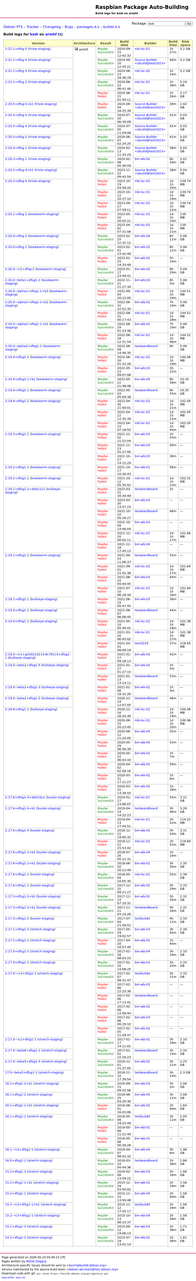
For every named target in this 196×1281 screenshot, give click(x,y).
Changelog (52, 27)
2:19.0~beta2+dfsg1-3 (22, 687)
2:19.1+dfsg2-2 (17, 555)
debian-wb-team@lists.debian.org (92, 1269)
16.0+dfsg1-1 (15, 1160)
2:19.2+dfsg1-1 (17, 478)
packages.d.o (88, 27)
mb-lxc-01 (142, 48)
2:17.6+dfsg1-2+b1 (20, 863)
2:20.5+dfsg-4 (16, 126)
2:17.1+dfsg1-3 (17, 929)
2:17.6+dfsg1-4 (17, 830)
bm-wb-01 (142, 302)
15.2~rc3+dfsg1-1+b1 (22, 1204)
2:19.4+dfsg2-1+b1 (20, 379)
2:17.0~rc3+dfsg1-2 (20, 973)
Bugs (69, 27)
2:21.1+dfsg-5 (16, 48)
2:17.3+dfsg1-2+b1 (20, 907)
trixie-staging (39, 48)
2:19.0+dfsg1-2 (17, 610)
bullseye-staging (43, 599)
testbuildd (142, 918)
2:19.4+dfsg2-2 (17, 357)
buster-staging (58, 797)
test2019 (141, 643)
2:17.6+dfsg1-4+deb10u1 (25, 797)
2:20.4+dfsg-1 (16, 148)
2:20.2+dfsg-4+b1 (19, 170)
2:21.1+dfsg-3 (16, 71)
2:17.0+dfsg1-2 (17, 962)
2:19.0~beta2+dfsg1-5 (22, 665)
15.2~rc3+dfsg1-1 (19, 1215)
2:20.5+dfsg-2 (16, 137)
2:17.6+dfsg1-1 (17, 885)
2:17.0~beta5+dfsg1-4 (22, 1061)
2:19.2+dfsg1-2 (17, 467)
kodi (34, 34)
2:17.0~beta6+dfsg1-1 (22, 1050)
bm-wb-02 (142, 159)
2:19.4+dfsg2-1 (17, 390)
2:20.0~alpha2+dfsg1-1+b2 (26, 302)
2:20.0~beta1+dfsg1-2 (22, 280)
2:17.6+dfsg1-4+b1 (20, 808)
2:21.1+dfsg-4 (16, 60)
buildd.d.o (111, 27)
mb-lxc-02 (142, 71)
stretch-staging (42, 929)
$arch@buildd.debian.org (86, 1265)
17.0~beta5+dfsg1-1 (21, 1072)
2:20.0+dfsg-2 (16, 236)
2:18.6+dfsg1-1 (17, 709)
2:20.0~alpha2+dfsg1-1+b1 (26, 324)
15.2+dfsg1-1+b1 (18, 1182)
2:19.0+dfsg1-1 (17, 621)
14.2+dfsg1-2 (15, 1237)
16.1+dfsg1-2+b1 (18, 1083)
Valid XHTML (8, 1278)
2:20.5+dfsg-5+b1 (19, 104)
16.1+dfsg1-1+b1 (18, 1105)
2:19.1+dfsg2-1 (17, 599)
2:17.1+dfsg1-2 (17, 940)
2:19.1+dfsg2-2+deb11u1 (25, 489)
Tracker (33, 27)
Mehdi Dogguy (36, 1261)
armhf (51, 34)
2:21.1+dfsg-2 (16, 82)
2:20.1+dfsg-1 (16, 214)
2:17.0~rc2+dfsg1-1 (20, 1039)
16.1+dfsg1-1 (15, 1116)
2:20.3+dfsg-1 (16, 159)
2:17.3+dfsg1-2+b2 (20, 896)
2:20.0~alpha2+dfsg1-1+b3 (26, 291)
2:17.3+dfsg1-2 (17, 918)
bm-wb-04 (142, 236)
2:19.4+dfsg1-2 (17, 401)
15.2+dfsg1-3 (15, 1171)
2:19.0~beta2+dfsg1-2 (22, 698)
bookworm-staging (43, 214)
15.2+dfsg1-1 (15, 1193)
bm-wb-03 (142, 280)
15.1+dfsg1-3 (15, 1226)
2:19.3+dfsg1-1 (17, 434)
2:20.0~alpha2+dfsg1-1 (23, 346)
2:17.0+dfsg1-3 (17, 951)
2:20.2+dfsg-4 (16, 181)
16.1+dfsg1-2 (15, 1094)
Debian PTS (13, 27)
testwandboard (146, 346)
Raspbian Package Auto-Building (142, 7)
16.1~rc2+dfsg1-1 (19, 1149)
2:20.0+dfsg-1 (16, 247)
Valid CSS (20, 1278)
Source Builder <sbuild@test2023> (150, 61)
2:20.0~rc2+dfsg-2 (19, 269)
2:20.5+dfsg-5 (16, 115)
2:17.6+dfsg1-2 (17, 874)
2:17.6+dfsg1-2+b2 (20, 852)
